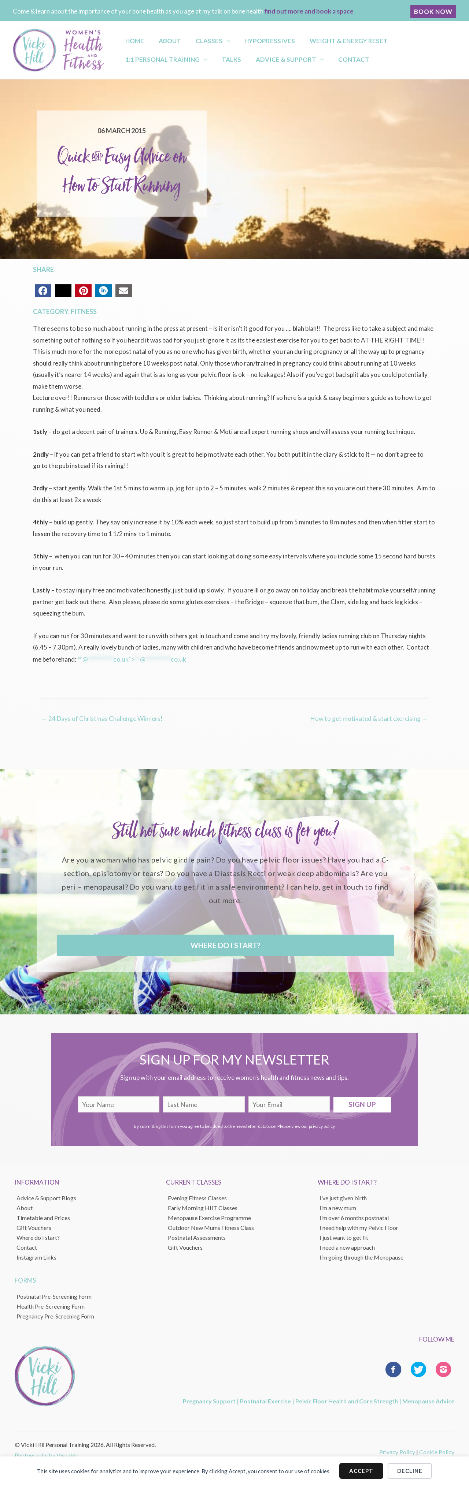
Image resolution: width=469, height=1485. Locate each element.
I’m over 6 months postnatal (354, 1216)
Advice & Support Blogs (46, 1197)
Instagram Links (36, 1256)
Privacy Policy (397, 1450)
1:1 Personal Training (402, 38)
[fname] (119, 1103)
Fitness (84, 311)
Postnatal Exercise (265, 1399)
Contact (239, 61)
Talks (130, 61)
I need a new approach (347, 1246)
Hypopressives (245, 38)
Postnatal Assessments (197, 1236)
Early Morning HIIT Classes (202, 1207)
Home (130, 38)
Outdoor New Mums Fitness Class (211, 1226)
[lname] (204, 1103)
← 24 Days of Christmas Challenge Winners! (102, 718)
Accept (361, 1470)
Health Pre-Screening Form (50, 1305)
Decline (409, 1470)
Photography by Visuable (46, 1454)
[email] (289, 1103)
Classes (191, 38)
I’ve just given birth (343, 1197)
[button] (433, 11)
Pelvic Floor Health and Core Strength (346, 1399)
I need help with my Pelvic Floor (359, 1226)
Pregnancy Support (209, 1399)
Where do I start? (38, 1236)
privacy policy (322, 1125)
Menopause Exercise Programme (209, 1216)
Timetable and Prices (43, 1216)
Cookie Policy (436, 1450)
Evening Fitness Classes (197, 1197)
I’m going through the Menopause (361, 1256)
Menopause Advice (428, 1399)
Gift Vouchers (33, 1226)
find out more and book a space (309, 11)
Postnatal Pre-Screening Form (54, 1295)
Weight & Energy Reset (317, 38)
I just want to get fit (344, 1236)
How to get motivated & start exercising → (369, 718)
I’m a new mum (338, 1207)
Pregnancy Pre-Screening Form (55, 1315)
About (158, 38)
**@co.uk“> (131, 659)
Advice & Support (178, 61)
